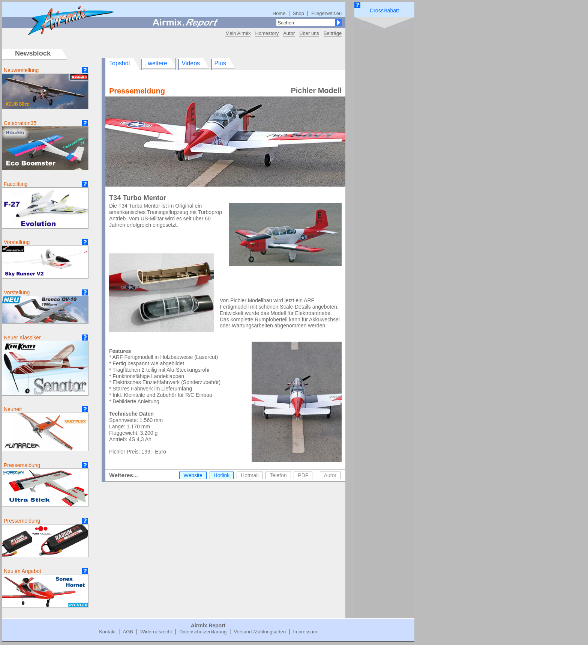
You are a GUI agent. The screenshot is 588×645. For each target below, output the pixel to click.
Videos (191, 63)
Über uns (309, 33)
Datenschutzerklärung (202, 631)
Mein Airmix (237, 33)
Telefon (278, 475)
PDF (303, 475)
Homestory (267, 33)
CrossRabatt (384, 11)
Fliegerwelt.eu (326, 13)
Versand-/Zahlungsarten (260, 631)
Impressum (305, 631)
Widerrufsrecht (156, 631)
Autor (289, 33)
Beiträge (333, 33)
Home (279, 13)
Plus (220, 63)
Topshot (119, 63)
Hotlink (222, 475)
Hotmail (249, 475)
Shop (298, 13)
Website (192, 475)
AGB (128, 631)
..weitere (156, 63)
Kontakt (107, 631)
